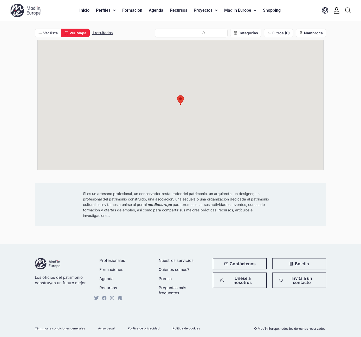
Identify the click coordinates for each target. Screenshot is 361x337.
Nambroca (311, 33)
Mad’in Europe (240, 10)
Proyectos (206, 10)
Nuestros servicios (176, 260)
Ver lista (48, 33)
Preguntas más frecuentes (172, 290)
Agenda (156, 10)
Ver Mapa (75, 33)
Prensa (165, 278)
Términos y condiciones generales (60, 328)
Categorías (246, 33)
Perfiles (106, 10)
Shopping (272, 10)
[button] (180, 100)
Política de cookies (186, 328)
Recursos (178, 10)
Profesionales (112, 260)
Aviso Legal (106, 328)
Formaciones (111, 269)
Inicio (84, 10)
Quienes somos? (174, 269)
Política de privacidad (143, 328)
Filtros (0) (278, 33)
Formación (132, 10)
